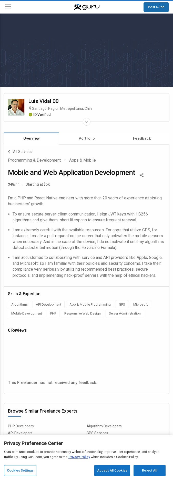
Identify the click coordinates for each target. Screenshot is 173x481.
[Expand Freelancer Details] (86, 122)
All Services (20, 152)
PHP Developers (21, 426)
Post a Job (156, 7)
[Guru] (86, 7)
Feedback (142, 138)
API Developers (20, 433)
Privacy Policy (79, 457)
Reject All (149, 470)
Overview (31, 138)
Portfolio (87, 138)
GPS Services (97, 433)
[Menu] (8, 7)
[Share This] (142, 175)
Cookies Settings (20, 470)
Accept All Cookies (112, 470)
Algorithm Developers (104, 426)
